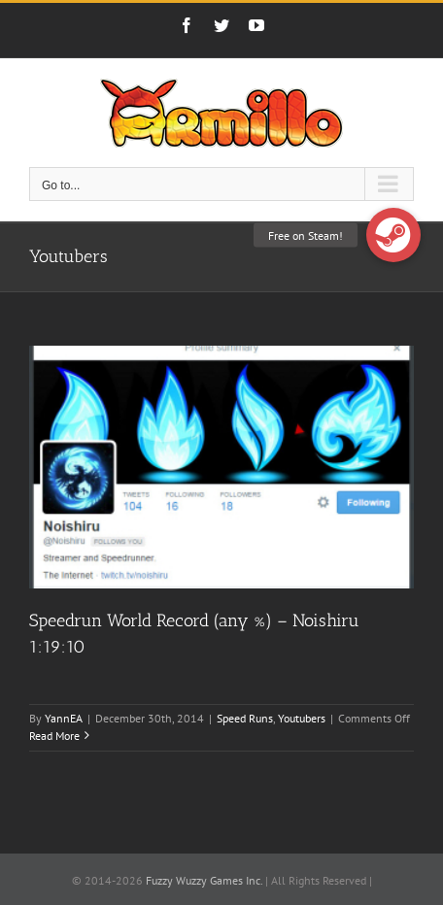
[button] (393, 235)
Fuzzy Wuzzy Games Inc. (204, 880)
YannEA (64, 718)
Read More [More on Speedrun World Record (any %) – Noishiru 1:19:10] (54, 735)
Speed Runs (245, 718)
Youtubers (301, 718)
